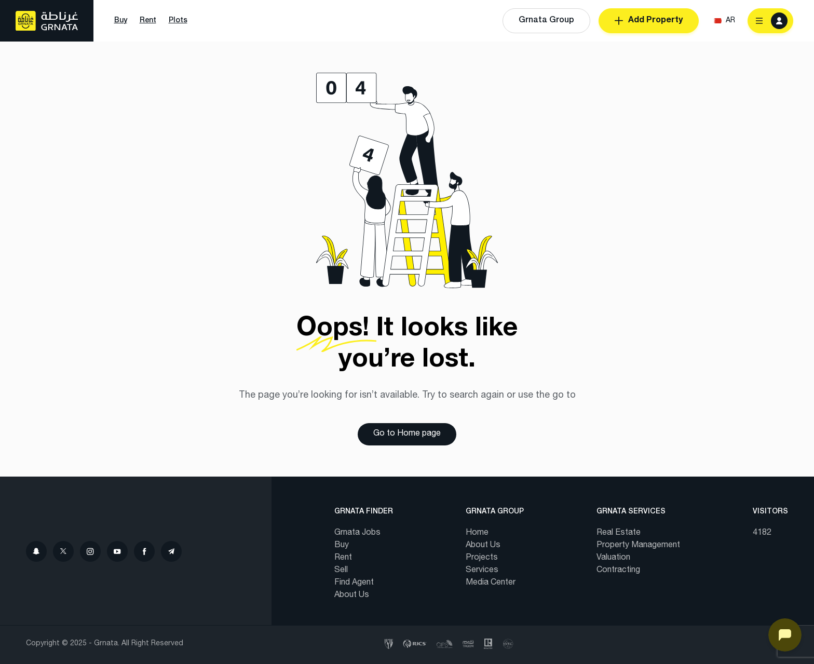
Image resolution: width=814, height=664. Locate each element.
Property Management (638, 545)
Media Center (490, 583)
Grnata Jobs (357, 533)
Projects (482, 558)
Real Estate (618, 533)
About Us (351, 595)
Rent (343, 558)
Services (482, 570)
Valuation (613, 558)
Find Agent (354, 583)
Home (477, 533)
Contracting (618, 570)
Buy (341, 545)
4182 (762, 533)
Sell (341, 570)
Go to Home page (407, 434)
